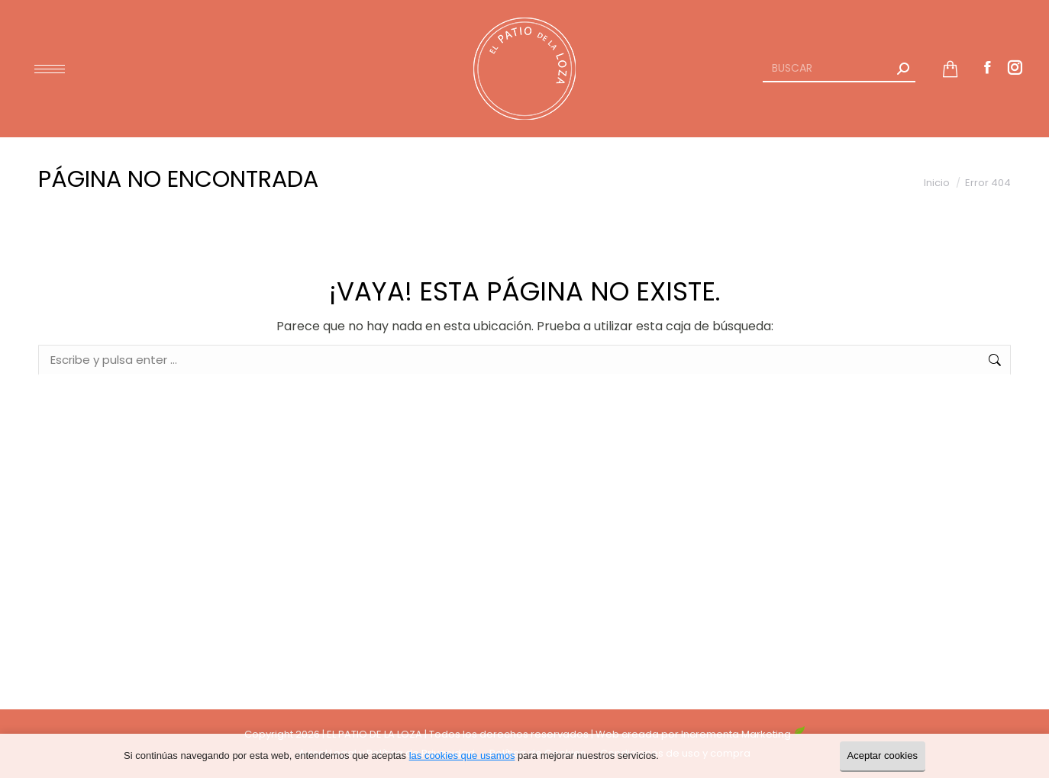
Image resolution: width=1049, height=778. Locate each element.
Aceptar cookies (882, 755)
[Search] (839, 68)
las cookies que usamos (462, 755)
